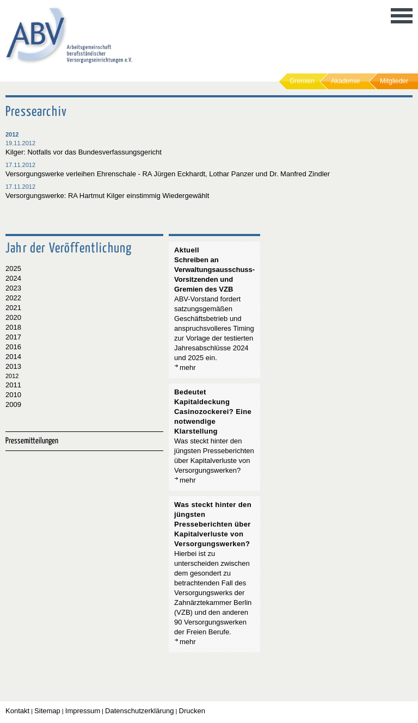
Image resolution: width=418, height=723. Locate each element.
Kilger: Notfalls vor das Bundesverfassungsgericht (83, 152)
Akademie (345, 81)
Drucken (192, 711)
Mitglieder (394, 81)
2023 (13, 288)
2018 (13, 327)
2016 (13, 347)
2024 (13, 278)
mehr (188, 367)
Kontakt (17, 711)
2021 (13, 308)
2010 (13, 395)
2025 (13, 268)
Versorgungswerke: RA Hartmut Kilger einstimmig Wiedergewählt (107, 195)
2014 (13, 357)
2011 (13, 385)
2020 (13, 317)
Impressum (82, 711)
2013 (13, 366)
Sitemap (47, 711)
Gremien (302, 81)
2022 (13, 298)
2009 (13, 404)
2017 (13, 337)
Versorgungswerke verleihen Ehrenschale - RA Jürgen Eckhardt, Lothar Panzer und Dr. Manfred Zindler (167, 174)
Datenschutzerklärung (139, 711)
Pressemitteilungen (31, 441)
